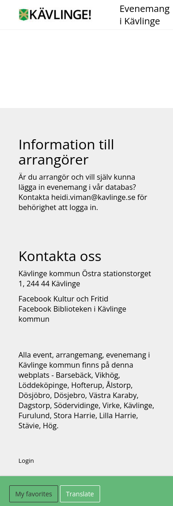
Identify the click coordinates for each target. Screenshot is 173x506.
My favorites (33, 493)
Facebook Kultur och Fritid (63, 299)
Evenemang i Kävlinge (144, 14)
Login (26, 460)
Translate (80, 493)
